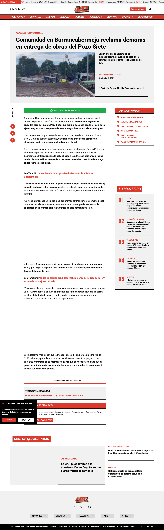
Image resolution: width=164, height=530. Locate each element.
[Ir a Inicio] (81, 9)
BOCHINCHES (96, 17)
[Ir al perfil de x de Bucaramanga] (81, 507)
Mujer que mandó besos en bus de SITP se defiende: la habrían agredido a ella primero (138, 246)
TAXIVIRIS (50, 17)
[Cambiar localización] (138, 9)
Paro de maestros (129, 131)
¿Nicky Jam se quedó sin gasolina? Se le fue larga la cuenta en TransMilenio (138, 282)
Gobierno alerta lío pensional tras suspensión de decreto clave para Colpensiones (125, 474)
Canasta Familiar (8, 2)
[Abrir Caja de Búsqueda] (150, 9)
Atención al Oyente (79, 527)
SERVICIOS (112, 17)
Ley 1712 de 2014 (146, 527)
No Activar (26, 420)
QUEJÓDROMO (18, 17)
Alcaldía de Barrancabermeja (40, 396)
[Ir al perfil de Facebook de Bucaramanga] (74, 507)
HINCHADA (65, 17)
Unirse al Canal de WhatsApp (65, 110)
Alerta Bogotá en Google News (65, 380)
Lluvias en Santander (131, 122)
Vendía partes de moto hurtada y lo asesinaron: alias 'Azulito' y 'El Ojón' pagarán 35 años (137, 264)
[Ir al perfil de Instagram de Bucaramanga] (89, 507)
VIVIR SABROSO (145, 17)
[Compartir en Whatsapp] (12, 140)
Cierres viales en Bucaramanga (129, 136)
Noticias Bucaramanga (132, 117)
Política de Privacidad (58, 527)
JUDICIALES (35, 17)
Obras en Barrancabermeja (69, 396)
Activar (9, 420)
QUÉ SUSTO (127, 17)
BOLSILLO (80, 17)
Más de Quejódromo (31, 439)
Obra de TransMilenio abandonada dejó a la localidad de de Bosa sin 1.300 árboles (130, 452)
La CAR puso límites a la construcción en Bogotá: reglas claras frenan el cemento (81, 467)
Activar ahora (44, 419)
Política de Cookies (127, 527)
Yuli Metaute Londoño (112, 75)
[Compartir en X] (12, 133)
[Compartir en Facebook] (12, 126)
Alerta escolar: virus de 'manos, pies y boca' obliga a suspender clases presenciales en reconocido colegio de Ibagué (138, 205)
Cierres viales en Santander (134, 126)
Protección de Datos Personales (103, 527)
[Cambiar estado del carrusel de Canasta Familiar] (19, 2)
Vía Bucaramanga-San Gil (133, 142)
